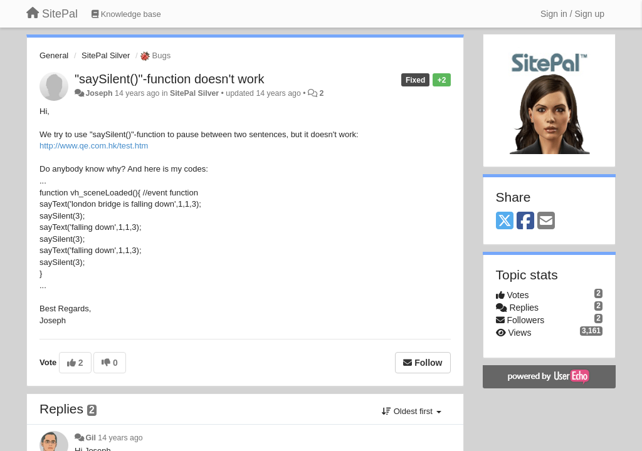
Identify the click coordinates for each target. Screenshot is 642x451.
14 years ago (120, 437)
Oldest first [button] (411, 411)
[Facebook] (525, 221)
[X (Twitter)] (504, 221)
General (53, 55)
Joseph (98, 93)
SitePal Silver (106, 55)
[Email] (546, 221)
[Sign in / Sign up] (572, 13)
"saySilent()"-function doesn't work (170, 79)
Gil (90, 437)
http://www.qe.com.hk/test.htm (93, 145)
